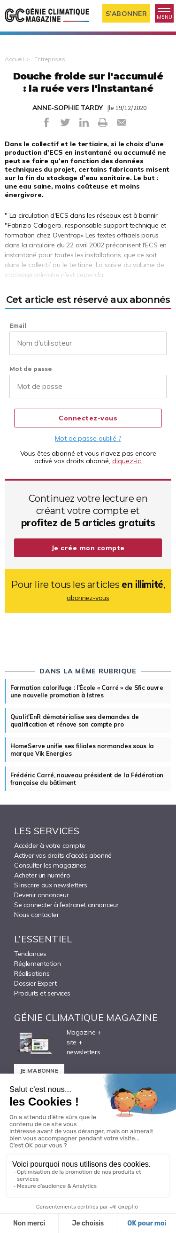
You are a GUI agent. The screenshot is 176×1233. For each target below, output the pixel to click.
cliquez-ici (127, 461)
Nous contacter (36, 914)
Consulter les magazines (50, 865)
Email (17, 325)
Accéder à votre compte (49, 845)
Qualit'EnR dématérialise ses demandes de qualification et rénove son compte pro (74, 720)
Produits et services (42, 993)
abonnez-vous (88, 597)
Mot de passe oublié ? (88, 438)
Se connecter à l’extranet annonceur (66, 905)
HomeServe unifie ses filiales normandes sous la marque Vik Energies (82, 749)
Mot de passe (30, 368)
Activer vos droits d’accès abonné (63, 855)
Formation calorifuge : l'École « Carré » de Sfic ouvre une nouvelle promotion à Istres (86, 691)
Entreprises (49, 59)
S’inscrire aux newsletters (50, 885)
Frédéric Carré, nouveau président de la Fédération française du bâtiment (86, 778)
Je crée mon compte (88, 548)
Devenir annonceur (41, 895)
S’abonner (126, 13)
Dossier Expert (35, 983)
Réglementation (37, 963)
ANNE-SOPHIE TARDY (67, 107)
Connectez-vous (88, 418)
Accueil (14, 59)
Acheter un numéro (42, 875)
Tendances (30, 953)
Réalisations (31, 973)
